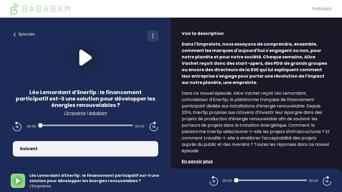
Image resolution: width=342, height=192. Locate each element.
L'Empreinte (75, 113)
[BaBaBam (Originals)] (161, 9)
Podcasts (321, 9)
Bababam (98, 113)
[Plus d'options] (152, 35)
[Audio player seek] (85, 125)
